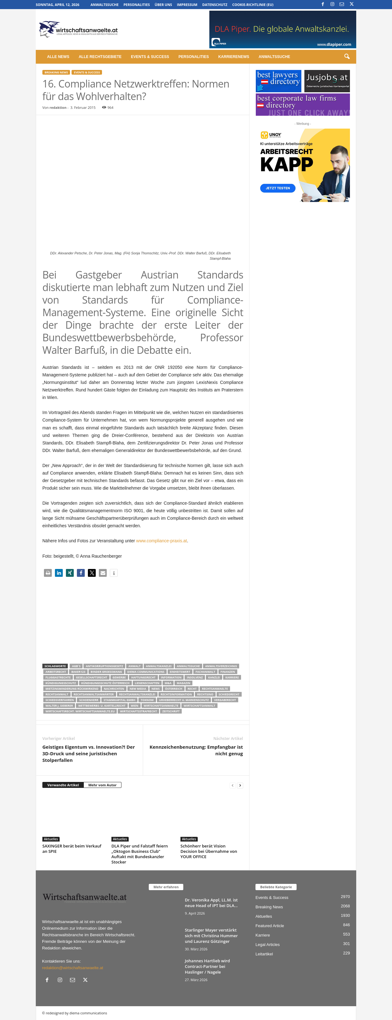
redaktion (58, 107)
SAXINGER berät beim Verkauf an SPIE (71, 848)
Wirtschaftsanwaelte (161, 706)
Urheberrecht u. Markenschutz (184, 700)
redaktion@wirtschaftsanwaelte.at (72, 967)
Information (171, 677)
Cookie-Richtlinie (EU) (252, 4)
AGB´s (76, 666)
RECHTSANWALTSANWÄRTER (94, 694)
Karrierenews (233, 57)
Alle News (58, 57)
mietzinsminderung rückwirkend (72, 689)
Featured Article (269, 925)
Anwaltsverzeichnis (221, 666)
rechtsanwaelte (215, 689)
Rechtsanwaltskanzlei (137, 694)
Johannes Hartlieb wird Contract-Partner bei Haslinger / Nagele (207, 966)
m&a (168, 683)
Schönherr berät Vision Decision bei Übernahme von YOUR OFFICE (208, 851)
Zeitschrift (171, 711)
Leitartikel (264, 954)
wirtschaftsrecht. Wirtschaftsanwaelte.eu (80, 711)
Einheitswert (180, 672)
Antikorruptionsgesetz (104, 666)
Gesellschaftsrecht (91, 677)
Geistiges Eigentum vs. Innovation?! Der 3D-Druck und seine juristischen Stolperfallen (88, 753)
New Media (138, 689)
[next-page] (240, 785)
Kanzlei (214, 677)
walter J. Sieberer (59, 706)
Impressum (187, 4)
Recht (192, 689)
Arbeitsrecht (56, 672)
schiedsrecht (229, 694)
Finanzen (228, 672)
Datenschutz (215, 4)
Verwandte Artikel (63, 785)
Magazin (183, 683)
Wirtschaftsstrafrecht (138, 711)
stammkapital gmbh (119, 700)
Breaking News (56, 72)
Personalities (136, 4)
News (156, 689)
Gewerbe (119, 677)
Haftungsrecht (143, 677)
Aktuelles (51, 839)
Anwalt (134, 666)
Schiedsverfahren (60, 700)
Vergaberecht (225, 700)
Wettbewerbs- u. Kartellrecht (101, 706)
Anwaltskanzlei (159, 666)
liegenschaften (147, 683)
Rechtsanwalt (57, 694)
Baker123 (78, 672)
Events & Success (150, 57)
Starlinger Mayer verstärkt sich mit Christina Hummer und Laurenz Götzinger (211, 935)
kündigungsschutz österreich (105, 683)
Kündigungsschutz (61, 683)
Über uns (163, 4)
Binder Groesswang (106, 672)
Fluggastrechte (58, 677)
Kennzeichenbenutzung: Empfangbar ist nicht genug (196, 750)
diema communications (145, 672)
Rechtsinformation (176, 694)
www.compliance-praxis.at (161, 540)
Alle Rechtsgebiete (100, 57)
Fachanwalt (205, 672)
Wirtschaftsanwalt (199, 706)
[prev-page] (232, 785)
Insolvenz (195, 677)
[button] (347, 57)
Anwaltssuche (104, 4)
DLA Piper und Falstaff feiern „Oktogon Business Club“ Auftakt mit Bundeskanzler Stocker (139, 854)
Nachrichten (114, 689)
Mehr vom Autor (102, 785)
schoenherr (88, 700)
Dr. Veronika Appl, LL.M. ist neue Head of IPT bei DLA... (211, 902)
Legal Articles (267, 944)
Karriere (232, 677)
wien (134, 706)
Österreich (173, 689)
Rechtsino (205, 694)
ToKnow (147, 700)
